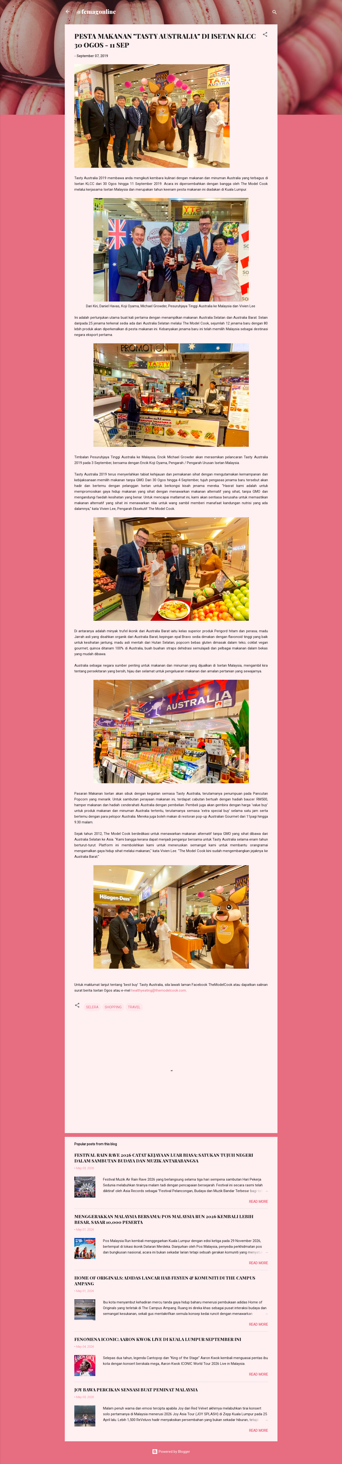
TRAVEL (134, 1007)
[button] (265, 35)
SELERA (92, 1007)
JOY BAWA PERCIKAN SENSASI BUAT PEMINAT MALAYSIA (136, 1390)
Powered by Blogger (171, 1451)
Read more (258, 1201)
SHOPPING (113, 1007)
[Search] (274, 13)
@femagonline (96, 11)
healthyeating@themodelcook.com (158, 990)
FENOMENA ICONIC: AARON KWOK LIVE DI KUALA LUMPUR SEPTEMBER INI (157, 1339)
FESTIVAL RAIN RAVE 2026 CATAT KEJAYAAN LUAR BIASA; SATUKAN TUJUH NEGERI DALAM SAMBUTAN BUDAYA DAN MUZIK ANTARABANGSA (163, 1158)
